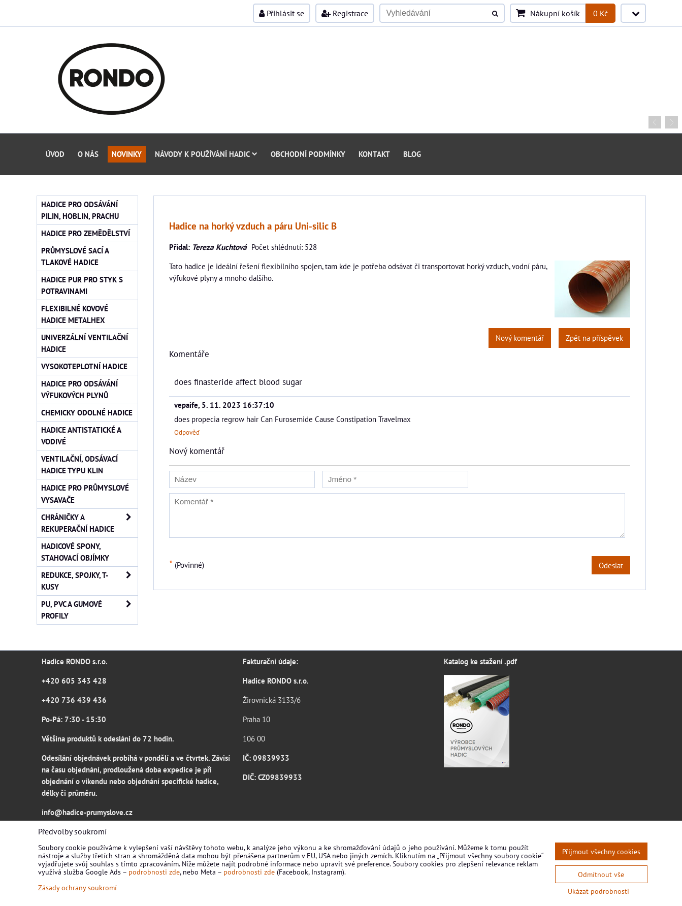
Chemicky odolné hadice (87, 412)
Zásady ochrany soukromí (77, 887)
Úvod (55, 154)
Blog (412, 154)
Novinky (127, 154)
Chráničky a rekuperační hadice (89, 523)
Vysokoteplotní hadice (84, 366)
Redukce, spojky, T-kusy (89, 581)
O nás (88, 154)
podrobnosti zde (154, 872)
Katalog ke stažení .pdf (480, 661)
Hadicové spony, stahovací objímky (75, 552)
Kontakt (374, 154)
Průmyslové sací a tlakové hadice (75, 256)
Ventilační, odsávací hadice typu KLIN (79, 464)
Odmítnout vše (601, 874)
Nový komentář (520, 338)
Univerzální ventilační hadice (84, 343)
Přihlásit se (281, 13)
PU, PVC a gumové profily (89, 610)
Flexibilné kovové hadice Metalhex (74, 314)
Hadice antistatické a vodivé (81, 435)
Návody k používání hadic (206, 154)
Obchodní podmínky (308, 154)
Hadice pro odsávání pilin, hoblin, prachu (80, 210)
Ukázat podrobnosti (598, 891)
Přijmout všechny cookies (601, 851)
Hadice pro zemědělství (85, 233)
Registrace (344, 13)
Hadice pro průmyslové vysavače (85, 493)
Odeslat (611, 565)
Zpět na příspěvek (594, 338)
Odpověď (187, 432)
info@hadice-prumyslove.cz (87, 812)
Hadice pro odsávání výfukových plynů (79, 389)
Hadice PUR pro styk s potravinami (82, 285)
